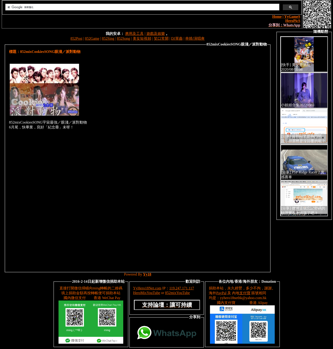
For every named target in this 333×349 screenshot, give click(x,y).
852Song (123, 38)
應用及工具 (134, 34)
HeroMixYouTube (146, 293)
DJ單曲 (177, 38)
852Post (77, 38)
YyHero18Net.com (147, 288)
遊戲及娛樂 (155, 34)
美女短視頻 (142, 38)
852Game (92, 38)
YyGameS (292, 16)
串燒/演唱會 (195, 38)
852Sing (108, 38)
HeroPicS (292, 21)
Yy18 (147, 274)
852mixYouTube (177, 293)
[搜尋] (142, 7)
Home (277, 16)
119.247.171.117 (181, 288)
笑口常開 (161, 38)
